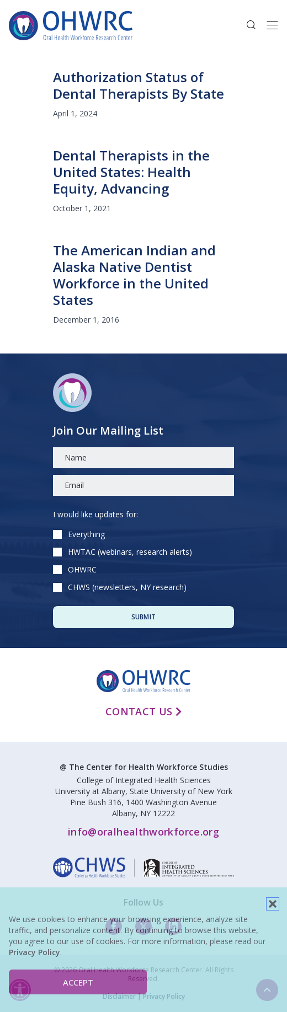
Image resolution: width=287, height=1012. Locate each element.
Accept (78, 982)
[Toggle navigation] (272, 25)
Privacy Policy (34, 952)
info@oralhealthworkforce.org (143, 831)
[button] (272, 903)
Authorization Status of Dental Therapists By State (138, 85)
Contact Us (143, 711)
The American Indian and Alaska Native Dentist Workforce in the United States (134, 275)
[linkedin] (143, 868)
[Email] (143, 485)
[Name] (143, 457)
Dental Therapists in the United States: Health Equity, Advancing (131, 171)
